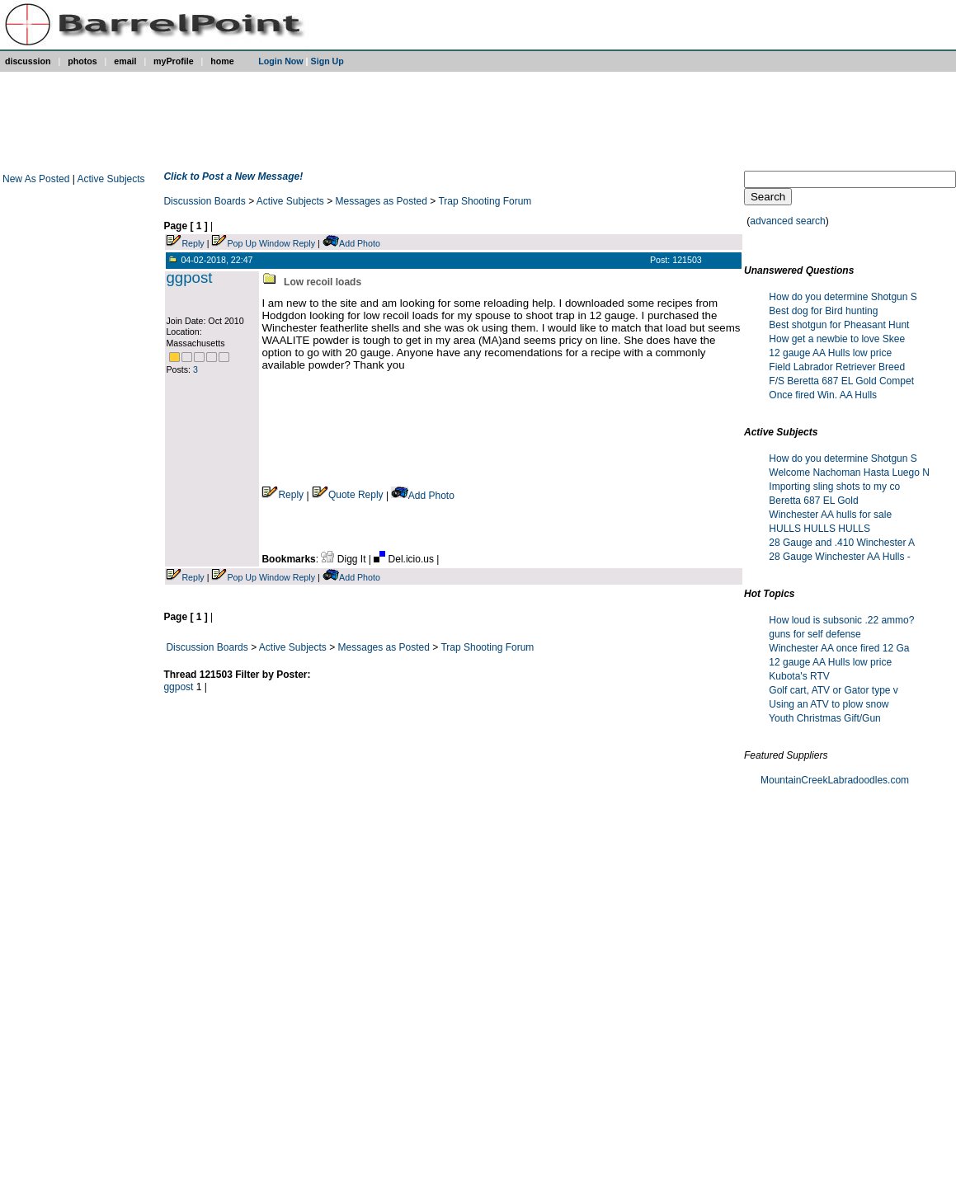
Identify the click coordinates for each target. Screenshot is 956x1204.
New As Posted (37, 179)
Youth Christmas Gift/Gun (825, 718)
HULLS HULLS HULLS (819, 528)
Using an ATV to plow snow (828, 704)
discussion (28, 61)
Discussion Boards (204, 201)
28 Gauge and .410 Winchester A (842, 542)
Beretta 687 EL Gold (813, 500)
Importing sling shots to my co (834, 486)
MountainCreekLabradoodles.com (835, 780)
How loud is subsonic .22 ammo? (841, 620)
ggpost (189, 277)
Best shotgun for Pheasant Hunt (839, 325)
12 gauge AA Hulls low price (830, 353)
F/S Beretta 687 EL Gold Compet (841, 381)
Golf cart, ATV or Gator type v (833, 690)
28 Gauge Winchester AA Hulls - (839, 556)
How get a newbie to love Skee (837, 339)
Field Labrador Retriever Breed (837, 367)
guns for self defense (814, 634)
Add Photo (359, 243)
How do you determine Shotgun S (842, 297)
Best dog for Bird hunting (823, 311)
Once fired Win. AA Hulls (823, 395)
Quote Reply (348, 495)
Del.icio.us (405, 559)
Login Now (280, 61)
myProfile (173, 61)
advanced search (787, 221)
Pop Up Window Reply (271, 243)
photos (82, 61)
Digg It (344, 559)
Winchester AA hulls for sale (830, 514)
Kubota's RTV (799, 676)
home (221, 61)
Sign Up (327, 61)
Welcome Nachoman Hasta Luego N (849, 472)
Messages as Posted (381, 201)
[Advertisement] (474, 121)
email (125, 61)
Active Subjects (111, 179)
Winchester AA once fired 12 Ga (839, 648)
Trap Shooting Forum (484, 201)
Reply (192, 243)
